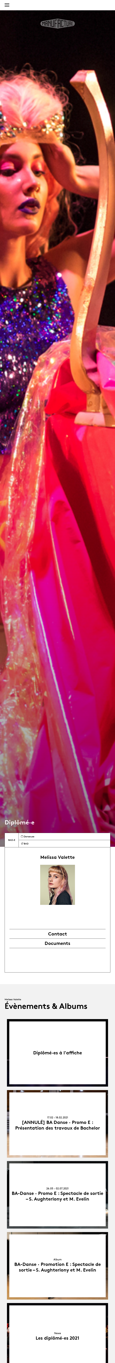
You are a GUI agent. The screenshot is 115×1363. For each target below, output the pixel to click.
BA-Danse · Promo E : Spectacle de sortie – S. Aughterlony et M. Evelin (57, 1196)
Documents (57, 943)
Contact (57, 934)
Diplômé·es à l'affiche (57, 1053)
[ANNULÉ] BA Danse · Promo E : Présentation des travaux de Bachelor (57, 1125)
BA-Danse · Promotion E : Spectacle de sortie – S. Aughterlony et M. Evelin (57, 1267)
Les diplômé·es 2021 (57, 1338)
